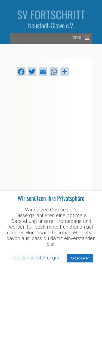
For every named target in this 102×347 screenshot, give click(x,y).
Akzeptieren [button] (79, 258)
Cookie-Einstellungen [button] (36, 258)
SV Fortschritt (51, 14)
